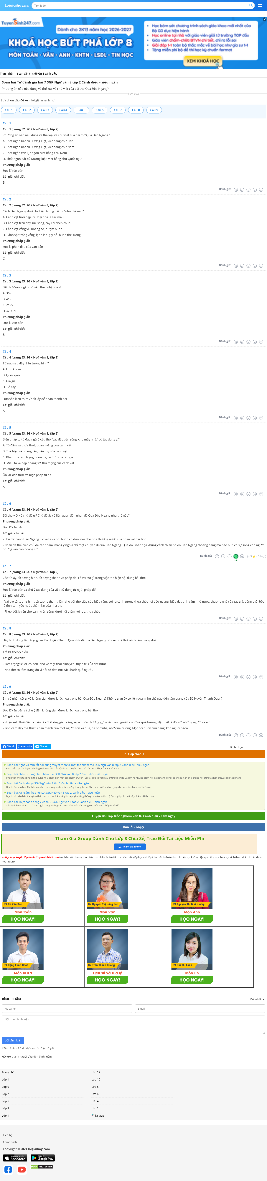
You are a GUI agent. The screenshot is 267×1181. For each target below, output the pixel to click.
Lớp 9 (5, 1086)
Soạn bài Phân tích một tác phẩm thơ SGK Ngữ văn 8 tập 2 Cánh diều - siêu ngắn (58, 774)
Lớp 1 (5, 1115)
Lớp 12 (95, 1072)
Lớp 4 (95, 1101)
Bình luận (25, 746)
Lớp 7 (5, 1094)
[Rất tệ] (235, 189)
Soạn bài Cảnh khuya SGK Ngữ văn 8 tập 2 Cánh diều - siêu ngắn (48, 783)
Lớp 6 (95, 1094)
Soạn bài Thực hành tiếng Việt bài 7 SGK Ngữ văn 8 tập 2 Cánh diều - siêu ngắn (57, 802)
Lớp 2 (95, 1108)
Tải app (97, 1115)
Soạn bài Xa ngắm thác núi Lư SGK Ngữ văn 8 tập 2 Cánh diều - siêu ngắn (53, 792)
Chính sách (10, 1142)
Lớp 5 (5, 1101)
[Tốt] (254, 189)
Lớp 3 (5, 1108)
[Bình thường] (248, 189)
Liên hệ (7, 1135)
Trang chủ (8, 1072)
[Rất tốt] (261, 189)
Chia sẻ (8, 746)
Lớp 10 (95, 1079)
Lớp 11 (6, 1079)
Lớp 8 (95, 1086)
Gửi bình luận (13, 1040)
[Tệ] (242, 189)
